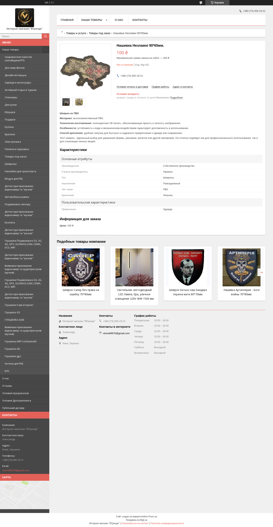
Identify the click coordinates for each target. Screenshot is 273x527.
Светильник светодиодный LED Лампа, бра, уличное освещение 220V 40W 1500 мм (134, 294)
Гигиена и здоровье (17, 149)
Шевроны (11, 164)
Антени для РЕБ (14, 363)
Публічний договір (13, 408)
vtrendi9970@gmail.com (15, 470)
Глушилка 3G (12, 312)
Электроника (13, 141)
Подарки (10, 119)
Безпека (10, 222)
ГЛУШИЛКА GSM (14, 319)
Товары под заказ (16, 156)
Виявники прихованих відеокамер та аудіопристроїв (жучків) (23, 269)
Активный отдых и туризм (20, 90)
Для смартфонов (15, 67)
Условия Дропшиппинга (16, 400)
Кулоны (9, 127)
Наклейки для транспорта (20, 171)
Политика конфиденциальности (167, 523)
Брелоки (10, 134)
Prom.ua (152, 516)
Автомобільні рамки (17, 197)
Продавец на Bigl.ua (136, 520)
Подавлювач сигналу (17, 204)
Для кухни (11, 104)
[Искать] (45, 36)
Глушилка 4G (12, 348)
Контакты (140, 19)
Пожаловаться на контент (134, 523)
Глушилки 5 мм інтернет (19, 305)
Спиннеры (11, 97)
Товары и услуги (76, 33)
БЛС (7, 371)
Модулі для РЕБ (14, 178)
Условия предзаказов (15, 393)
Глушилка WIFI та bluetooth (21, 341)
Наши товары (10, 49)
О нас (5, 378)
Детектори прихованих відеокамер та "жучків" (19, 187)
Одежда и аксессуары (18, 82)
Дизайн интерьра (15, 75)
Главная (67, 19)
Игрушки (10, 112)
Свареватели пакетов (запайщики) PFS (18, 58)
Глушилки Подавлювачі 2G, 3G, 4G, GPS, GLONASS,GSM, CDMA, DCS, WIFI (23, 244)
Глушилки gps (13, 356)
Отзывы (7, 385)
